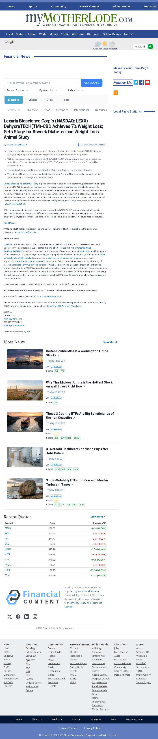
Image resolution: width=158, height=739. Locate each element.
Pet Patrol (53, 682)
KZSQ (73, 678)
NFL (28, 663)
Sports (33, 6)
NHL (28, 675)
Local (9, 34)
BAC (7, 543)
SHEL (75, 505)
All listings (97, 648)
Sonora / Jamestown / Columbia (98, 655)
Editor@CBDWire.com (14, 325)
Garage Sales (121, 671)
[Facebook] (18, 617)
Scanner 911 (142, 652)
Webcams (78, 34)
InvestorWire (84, 251)
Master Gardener (101, 709)
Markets (13, 100)
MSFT (7, 559)
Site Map (76, 719)
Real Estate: (99, 686)
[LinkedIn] (26, 617)
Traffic (65, 34)
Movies (74, 648)
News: (7, 644)
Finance (96, 694)
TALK (63, 469)
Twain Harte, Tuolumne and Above (99, 667)
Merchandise (121, 652)
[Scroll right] (154, 6)
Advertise (96, 719)
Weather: (32, 644)
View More (109, 342)
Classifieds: (121, 644)
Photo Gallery (143, 674)
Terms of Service (68, 728)
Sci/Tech (8, 682)
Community (58, 6)
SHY (82, 505)
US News (31, 34)
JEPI (62, 505)
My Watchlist (46, 90)
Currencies (62, 110)
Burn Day (30, 648)
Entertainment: (80, 644)
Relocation (97, 705)
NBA (28, 671)
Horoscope (76, 655)
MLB (28, 667)
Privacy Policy (78, 602)
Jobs (116, 648)
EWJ (63, 438)
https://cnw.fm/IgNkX (15, 204)
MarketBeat (56, 367)
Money (53, 34)
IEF (56, 505)
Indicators (74, 90)
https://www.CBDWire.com (49, 296)
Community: (56, 644)
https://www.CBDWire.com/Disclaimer (64, 306)
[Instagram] (35, 617)
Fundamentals (99, 690)
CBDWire (8, 244)
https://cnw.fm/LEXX (26, 232)
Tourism (129, 34)
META (7, 554)
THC (70, 469)
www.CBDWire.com (13, 319)
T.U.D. (139, 671)
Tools (65, 100)
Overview (32, 110)
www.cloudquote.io (88, 591)
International (81, 110)
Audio (139, 648)
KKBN (73, 682)
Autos (117, 655)
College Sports (34, 682)
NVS (68, 505)
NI (56, 402)
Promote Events (122, 663)
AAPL (7, 533)
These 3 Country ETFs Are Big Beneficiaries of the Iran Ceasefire (80, 416)
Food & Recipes (78, 663)
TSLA (7, 575)
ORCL (7, 570)
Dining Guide (121, 6)
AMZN (8, 528)
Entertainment (89, 6)
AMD (7, 538)
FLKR (69, 438)
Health (51, 655)
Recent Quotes (15, 90)
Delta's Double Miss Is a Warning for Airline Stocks (77, 353)
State (19, 34)
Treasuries (101, 110)
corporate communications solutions (29, 265)
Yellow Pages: (143, 682)
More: (140, 644)
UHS (76, 469)
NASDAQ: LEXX (30, 184)
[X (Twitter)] (9, 617)
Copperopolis (99, 682)
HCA (57, 469)
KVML (73, 674)
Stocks (33, 100)
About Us (37, 719)
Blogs (51, 659)
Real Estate (120, 659)
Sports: (30, 660)
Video (139, 659)
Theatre (74, 652)
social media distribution (27, 261)
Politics (7, 671)
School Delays (112, 34)
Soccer (29, 678)
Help (113, 719)
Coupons (141, 678)
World (43, 34)
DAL (56, 371)
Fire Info (52, 686)
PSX (62, 371)
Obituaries (93, 34)
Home (19, 719)
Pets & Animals (122, 674)
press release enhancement (59, 258)
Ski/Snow (31, 655)
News (11, 6)
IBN (28, 332)
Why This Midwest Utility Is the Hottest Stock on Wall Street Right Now (79, 384)
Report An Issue (134, 719)
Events (51, 648)
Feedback (57, 719)
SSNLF (76, 438)
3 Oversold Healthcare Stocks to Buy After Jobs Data (77, 451)
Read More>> (10, 223)
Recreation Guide (57, 678)
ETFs (50, 100)
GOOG (8, 549)
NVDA (8, 564)
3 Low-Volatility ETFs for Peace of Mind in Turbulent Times (77, 482)
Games (73, 659)
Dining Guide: (100, 644)
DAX (56, 438)
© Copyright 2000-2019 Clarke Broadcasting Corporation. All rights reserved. (79, 735)
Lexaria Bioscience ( (13, 184)
